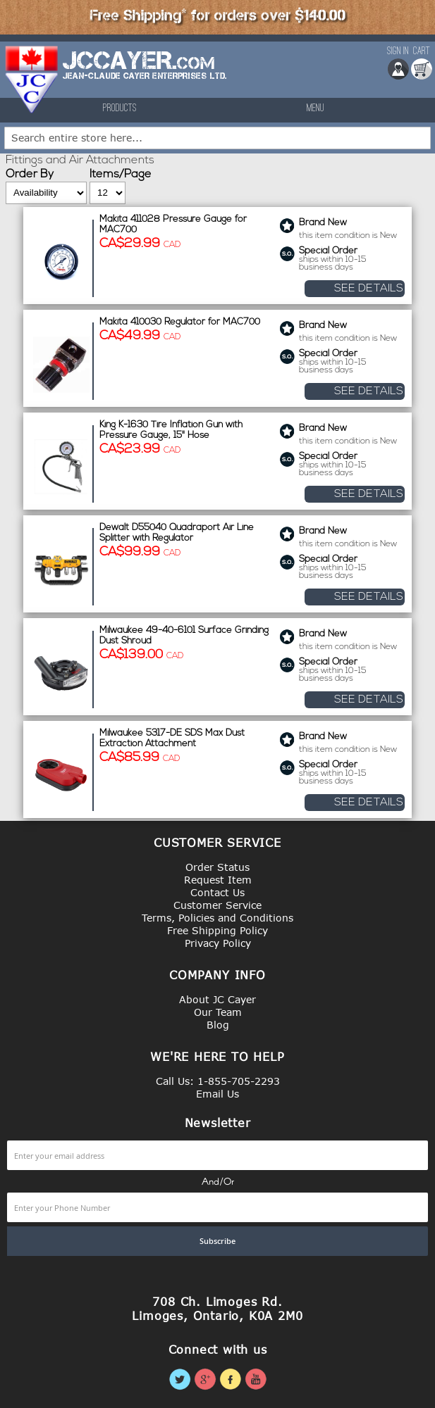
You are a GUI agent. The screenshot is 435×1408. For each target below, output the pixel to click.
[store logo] (32, 79)
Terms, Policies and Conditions (217, 918)
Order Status (217, 867)
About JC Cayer (217, 999)
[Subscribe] (217, 1241)
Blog (218, 1025)
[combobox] (217, 138)
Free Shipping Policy (217, 930)
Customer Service (217, 905)
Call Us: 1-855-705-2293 (218, 1081)
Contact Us (217, 892)
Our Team (218, 1012)
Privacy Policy (218, 943)
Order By (30, 174)
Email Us (217, 1094)
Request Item (218, 880)
